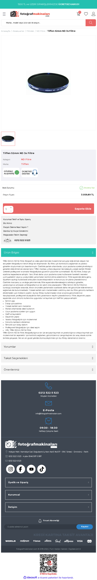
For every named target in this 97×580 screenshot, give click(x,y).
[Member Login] (93, 14)
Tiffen (25, 164)
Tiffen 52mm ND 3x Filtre (20, 330)
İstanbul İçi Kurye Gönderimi (15, 231)
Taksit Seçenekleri (16, 358)
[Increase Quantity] (11, 207)
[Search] (48, 22)
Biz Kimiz (7, 223)
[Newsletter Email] (48, 526)
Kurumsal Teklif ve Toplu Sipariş (17, 219)
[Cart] (78, 14)
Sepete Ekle (83, 208)
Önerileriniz (11, 369)
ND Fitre (26, 159)
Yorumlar (10, 346)
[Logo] (31, 14)
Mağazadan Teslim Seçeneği (15, 235)
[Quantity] (6, 209)
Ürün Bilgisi (11, 252)
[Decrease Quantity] (11, 211)
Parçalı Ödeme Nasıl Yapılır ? (15, 227)
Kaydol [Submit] (84, 527)
